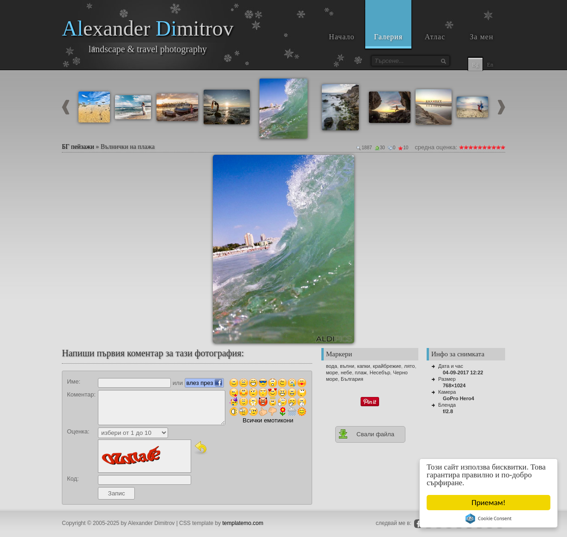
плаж (361, 372)
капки (363, 366)
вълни (347, 366)
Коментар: (81, 394)
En (490, 64)
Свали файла (366, 434)
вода (331, 366)
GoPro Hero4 (458, 398)
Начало (341, 37)
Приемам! (489, 502)
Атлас (435, 37)
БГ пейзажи (78, 146)
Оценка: (78, 431)
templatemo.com (243, 523)
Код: (73, 478)
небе (346, 372)
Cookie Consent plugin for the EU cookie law (488, 518)
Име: (73, 381)
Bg (475, 64)
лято (409, 366)
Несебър (380, 372)
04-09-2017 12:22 (463, 372)
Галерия (388, 37)
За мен (482, 37)
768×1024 (454, 385)
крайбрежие (387, 366)
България (352, 379)
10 (503, 147)
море (332, 372)
